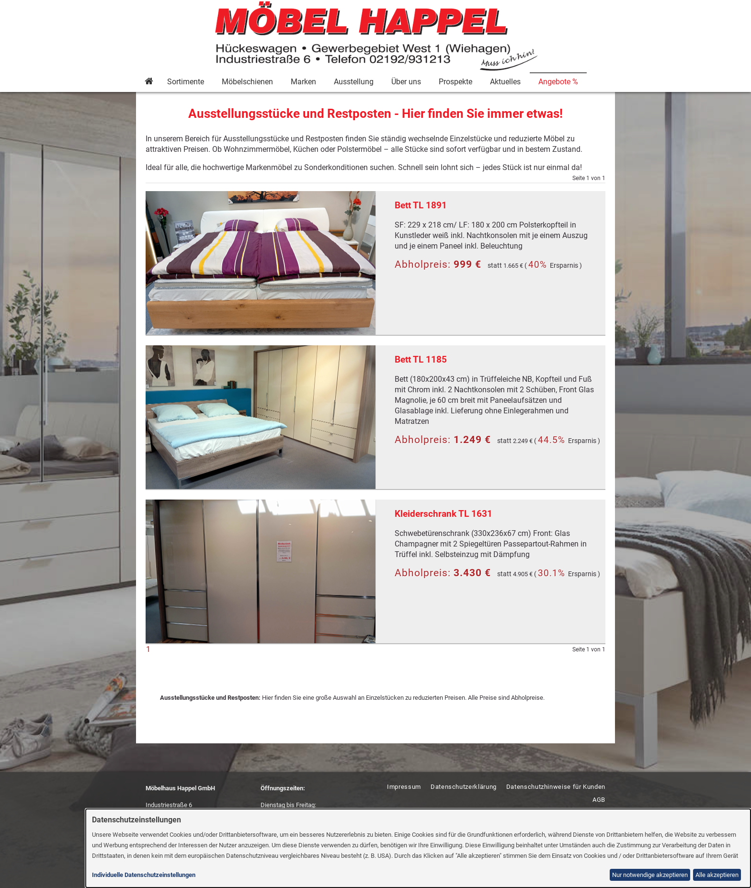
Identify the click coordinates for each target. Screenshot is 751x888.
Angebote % (558, 81)
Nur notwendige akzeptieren (650, 874)
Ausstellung (354, 81)
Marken (303, 81)
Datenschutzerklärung (464, 786)
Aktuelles (505, 81)
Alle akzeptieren (717, 874)
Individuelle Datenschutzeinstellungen (143, 874)
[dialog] (418, 848)
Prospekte (455, 81)
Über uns (406, 81)
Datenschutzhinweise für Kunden (555, 786)
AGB (598, 799)
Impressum (404, 786)
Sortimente (185, 81)
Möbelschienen (247, 81)
